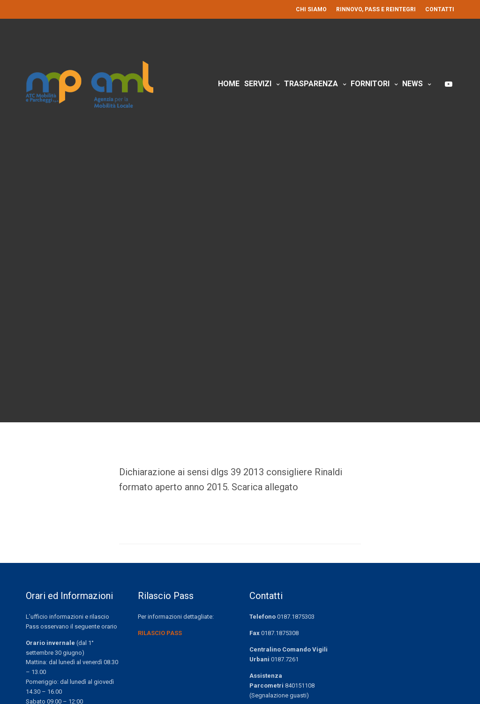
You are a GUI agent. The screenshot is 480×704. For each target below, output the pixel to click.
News (412, 83)
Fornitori (370, 83)
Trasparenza (311, 83)
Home (229, 83)
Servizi (257, 83)
